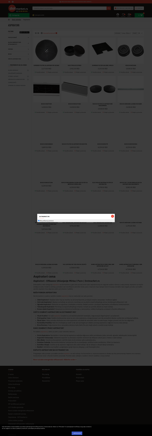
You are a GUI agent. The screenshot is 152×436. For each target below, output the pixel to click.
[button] (112, 216)
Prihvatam (78, 433)
